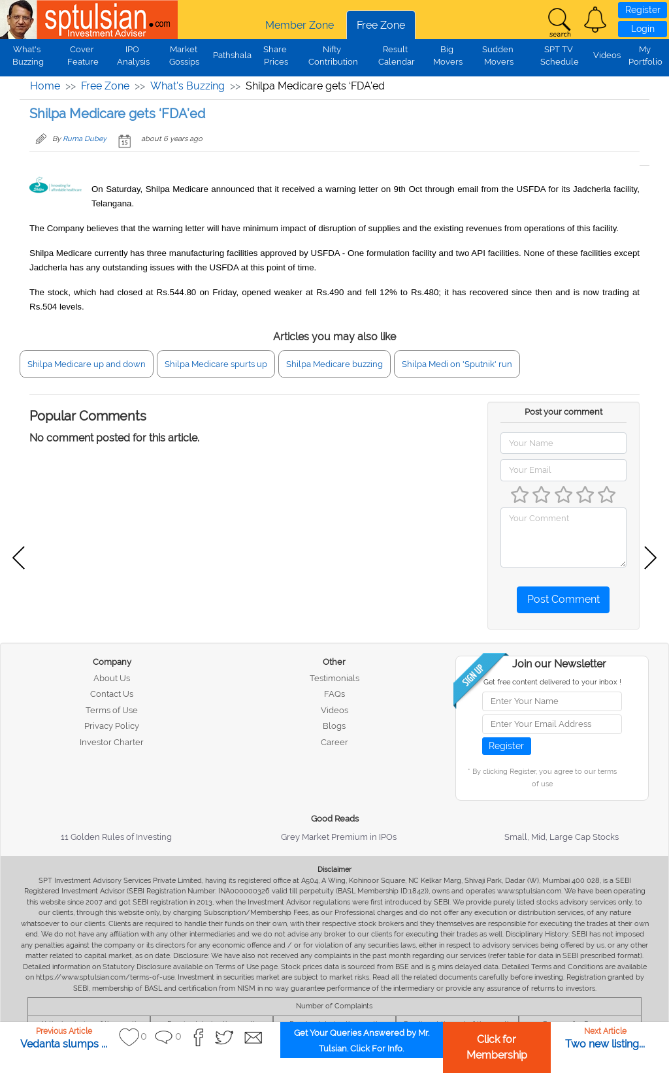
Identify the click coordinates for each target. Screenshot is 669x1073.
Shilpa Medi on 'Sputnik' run (457, 364)
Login (643, 29)
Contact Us (111, 694)
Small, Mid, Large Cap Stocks (561, 837)
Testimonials (334, 678)
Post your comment (563, 412)
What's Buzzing (187, 86)
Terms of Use (112, 710)
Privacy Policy (111, 726)
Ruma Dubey (84, 139)
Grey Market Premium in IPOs (339, 837)
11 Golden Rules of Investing (116, 837)
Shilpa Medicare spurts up (216, 364)
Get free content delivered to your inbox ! (552, 682)
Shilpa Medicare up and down (86, 364)
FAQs (334, 694)
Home (45, 86)
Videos (607, 55)
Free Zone (381, 25)
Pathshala (232, 55)
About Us (111, 678)
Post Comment (563, 599)
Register (643, 10)
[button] (595, 20)
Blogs (334, 726)
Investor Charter (112, 742)
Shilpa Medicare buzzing (334, 364)
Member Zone (299, 25)
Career (334, 742)
